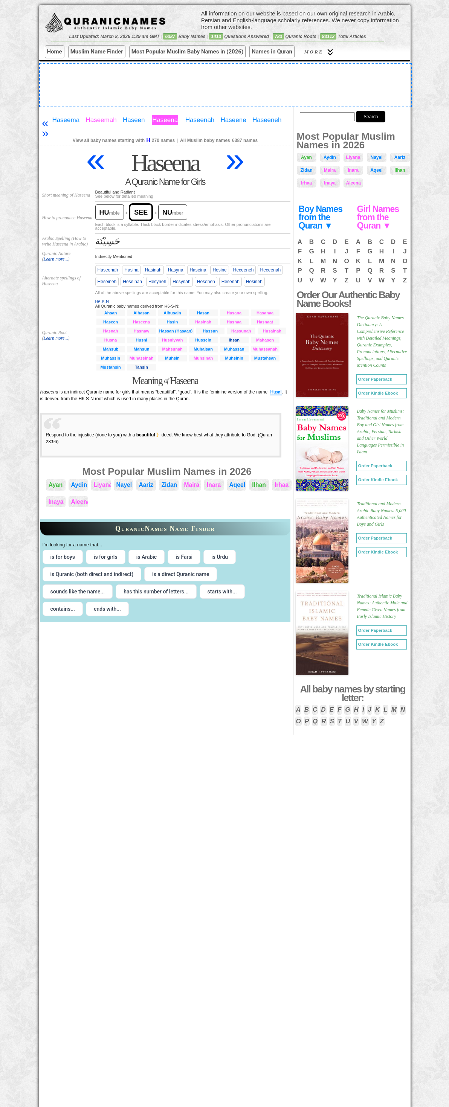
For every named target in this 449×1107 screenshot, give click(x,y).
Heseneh (206, 281)
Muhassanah (265, 349)
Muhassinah (142, 358)
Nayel (124, 485)
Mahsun (142, 349)
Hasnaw (142, 331)
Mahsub (111, 349)
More (319, 52)
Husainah (272, 331)
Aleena (79, 502)
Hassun (210, 331)
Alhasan (141, 313)
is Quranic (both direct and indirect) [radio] (92, 574)
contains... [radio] (62, 609)
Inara (214, 485)
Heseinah (132, 281)
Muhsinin (234, 358)
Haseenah (200, 120)
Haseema (65, 120)
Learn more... (56, 259)
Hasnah (110, 331)
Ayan (56, 485)
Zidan (169, 485)
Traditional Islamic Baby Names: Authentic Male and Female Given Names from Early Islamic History (382, 606)
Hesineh (254, 281)
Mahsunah (172, 349)
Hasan (203, 313)
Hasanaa (265, 313)
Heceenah (270, 270)
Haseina (197, 270)
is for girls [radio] (106, 557)
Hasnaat (265, 322)
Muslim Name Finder (96, 51)
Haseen (134, 120)
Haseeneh (267, 120)
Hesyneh (157, 281)
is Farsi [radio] (184, 557)
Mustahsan (265, 358)
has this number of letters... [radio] (156, 592)
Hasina (131, 270)
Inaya (56, 502)
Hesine (219, 270)
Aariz (146, 485)
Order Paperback (375, 379)
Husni (141, 340)
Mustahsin (110, 367)
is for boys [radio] (62, 557)
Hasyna (175, 270)
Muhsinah (203, 358)
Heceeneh (243, 270)
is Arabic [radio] (146, 557)
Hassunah (241, 331)
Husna (110, 340)
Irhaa (282, 485)
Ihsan (234, 340)
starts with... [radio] (222, 592)
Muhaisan (203, 349)
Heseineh (107, 281)
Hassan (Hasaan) (176, 331)
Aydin (79, 485)
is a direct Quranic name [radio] (180, 574)
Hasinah (153, 270)
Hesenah (230, 281)
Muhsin (172, 358)
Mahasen (265, 340)
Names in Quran (272, 51)
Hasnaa (234, 322)
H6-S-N (102, 301)
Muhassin (110, 358)
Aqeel (237, 485)
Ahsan (110, 313)
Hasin (172, 322)
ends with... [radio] (107, 609)
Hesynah (181, 281)
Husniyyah (172, 340)
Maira (192, 485)
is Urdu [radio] (219, 557)
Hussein (203, 340)
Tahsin (141, 367)
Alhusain (172, 313)
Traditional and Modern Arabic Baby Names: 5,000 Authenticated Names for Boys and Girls (381, 514)
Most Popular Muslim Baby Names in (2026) (187, 51)
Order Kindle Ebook (378, 393)
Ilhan (259, 485)
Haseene (233, 120)
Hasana (234, 313)
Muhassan (234, 349)
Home (54, 51)
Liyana (102, 485)
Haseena (165, 120)
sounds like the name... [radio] (77, 592)
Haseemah (101, 120)
